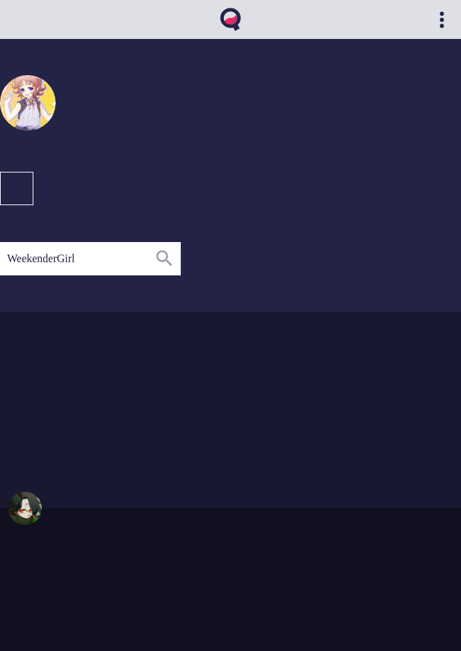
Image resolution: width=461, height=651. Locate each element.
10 (144, 435)
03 (60, 396)
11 (116, 409)
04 (74, 396)
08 (87, 409)
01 (46, 409)
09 (101, 396)
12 (130, 409)
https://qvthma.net (40, 565)
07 (116, 422)
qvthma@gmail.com (43, 578)
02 (46, 396)
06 (101, 422)
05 (87, 396)
